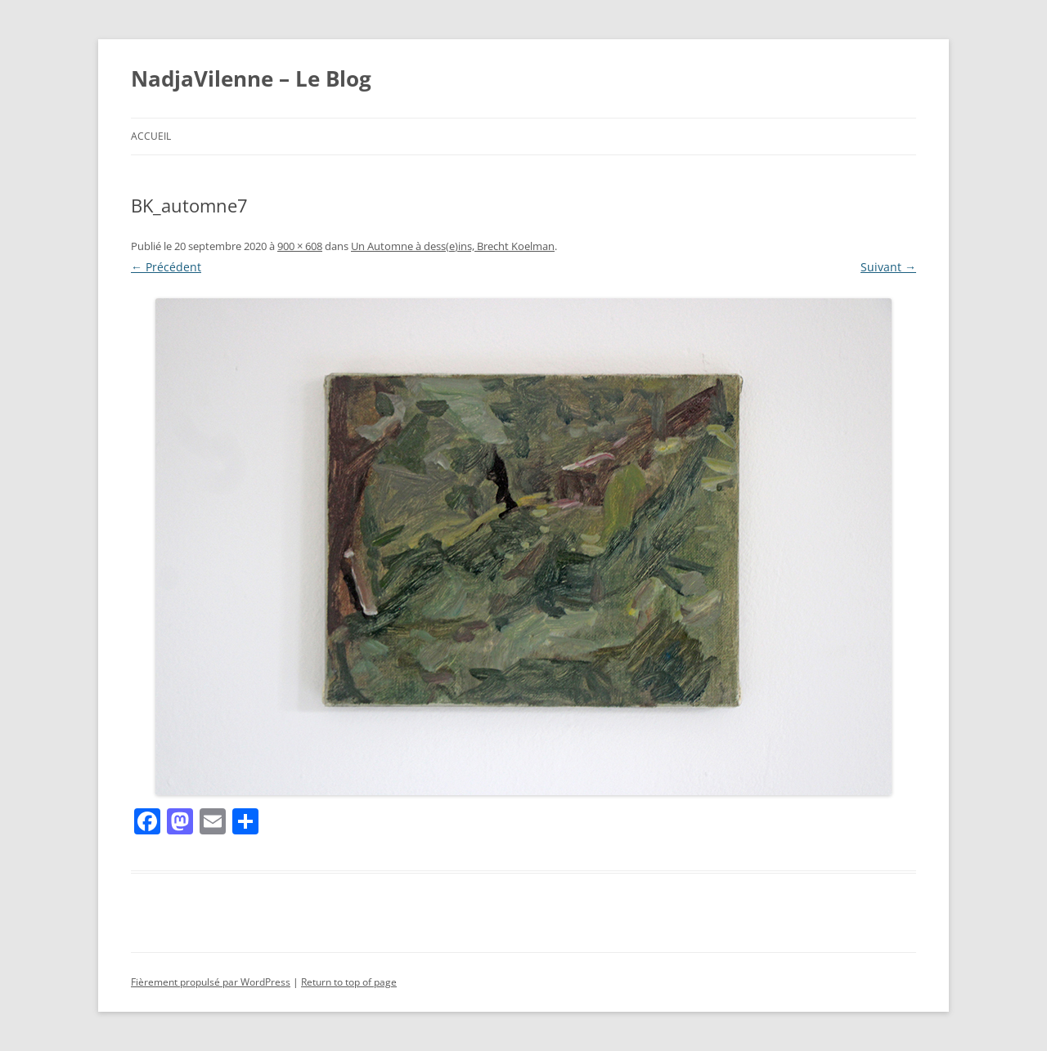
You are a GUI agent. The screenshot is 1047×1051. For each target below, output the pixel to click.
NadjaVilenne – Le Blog (251, 78)
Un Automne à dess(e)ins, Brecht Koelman (453, 246)
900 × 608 (299, 246)
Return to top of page (349, 982)
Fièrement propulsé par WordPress (210, 982)
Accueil (151, 136)
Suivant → (888, 267)
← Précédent (166, 267)
